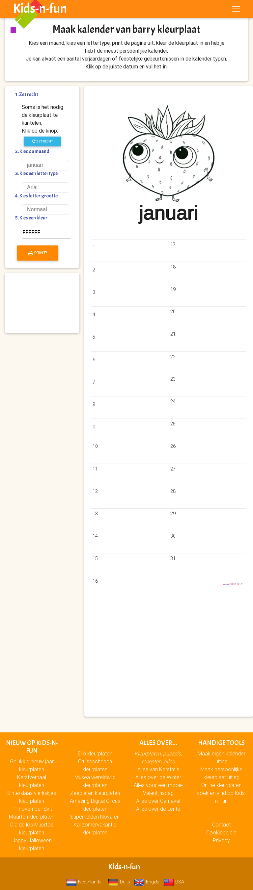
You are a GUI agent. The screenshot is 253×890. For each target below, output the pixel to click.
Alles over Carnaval (158, 801)
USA (173, 882)
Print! (37, 253)
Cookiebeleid (221, 832)
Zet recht (42, 141)
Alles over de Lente (158, 808)
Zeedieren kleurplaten (95, 793)
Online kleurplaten (221, 785)
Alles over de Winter (158, 777)
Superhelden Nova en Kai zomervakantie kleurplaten (95, 824)
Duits (119, 882)
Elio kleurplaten (95, 753)
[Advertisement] (42, 303)
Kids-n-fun (40, 10)
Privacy (221, 840)
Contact (221, 824)
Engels (146, 882)
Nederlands (83, 882)
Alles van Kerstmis (158, 769)
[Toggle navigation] (236, 10)
